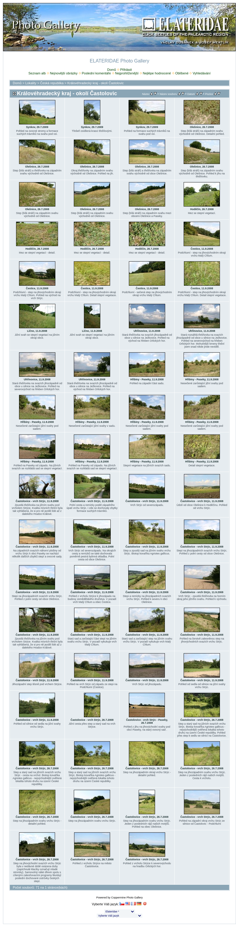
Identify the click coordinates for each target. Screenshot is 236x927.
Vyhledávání (201, 73)
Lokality (30, 83)
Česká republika (52, 83)
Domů (111, 69)
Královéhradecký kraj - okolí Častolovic (95, 83)
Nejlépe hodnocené (157, 73)
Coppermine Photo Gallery (127, 897)
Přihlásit (126, 69)
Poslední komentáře (96, 73)
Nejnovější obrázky (64, 73)
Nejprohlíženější (127, 73)
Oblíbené (182, 73)
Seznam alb (37, 73)
